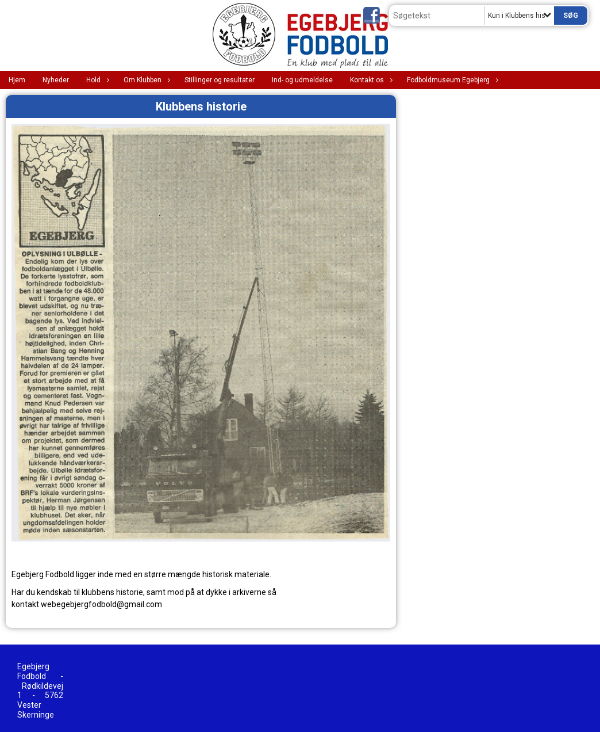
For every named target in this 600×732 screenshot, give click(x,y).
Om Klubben (145, 80)
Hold (96, 80)
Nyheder (56, 80)
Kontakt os (370, 80)
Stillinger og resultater (219, 80)
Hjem (17, 80)
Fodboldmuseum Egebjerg (451, 80)
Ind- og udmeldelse (302, 80)
